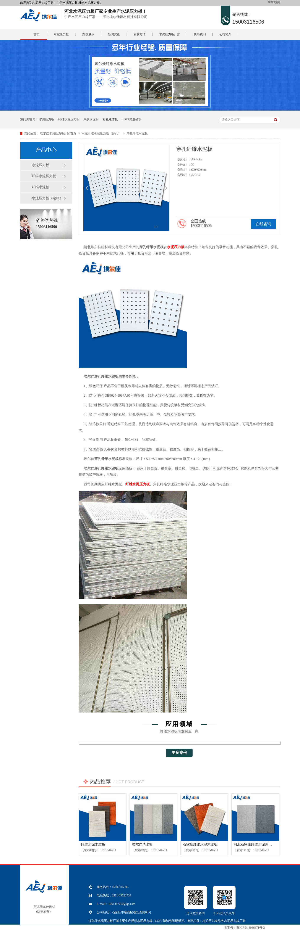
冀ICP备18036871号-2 (250, 927)
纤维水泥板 (40, 187)
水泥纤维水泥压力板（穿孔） (101, 133)
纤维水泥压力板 (68, 119)
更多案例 (179, 752)
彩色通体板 (110, 119)
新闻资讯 (114, 34)
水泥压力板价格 (213, 920)
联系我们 (200, 34)
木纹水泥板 (91, 119)
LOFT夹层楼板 (131, 119)
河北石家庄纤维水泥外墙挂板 (256, 844)
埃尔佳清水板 (142, 844)
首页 (37, 34)
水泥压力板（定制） (47, 198)
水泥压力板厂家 (169, 34)
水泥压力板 (61, 34)
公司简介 (225, 34)
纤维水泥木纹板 (93, 844)
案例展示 (88, 34)
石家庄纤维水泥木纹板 (200, 844)
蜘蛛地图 (274, 2)
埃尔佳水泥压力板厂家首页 (58, 133)
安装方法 (139, 34)
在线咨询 (263, 224)
